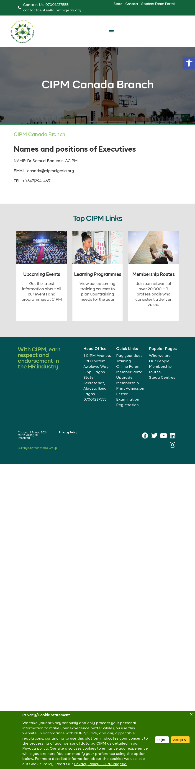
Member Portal (130, 372)
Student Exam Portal (157, 4)
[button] (189, 63)
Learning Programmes (97, 274)
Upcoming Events (41, 274)
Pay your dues (129, 356)
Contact (131, 4)
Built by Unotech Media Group (37, 448)
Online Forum (128, 367)
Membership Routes (153, 274)
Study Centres (162, 378)
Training (123, 361)
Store (117, 4)
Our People (159, 361)
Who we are (160, 356)
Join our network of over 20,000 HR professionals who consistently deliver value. (153, 294)
